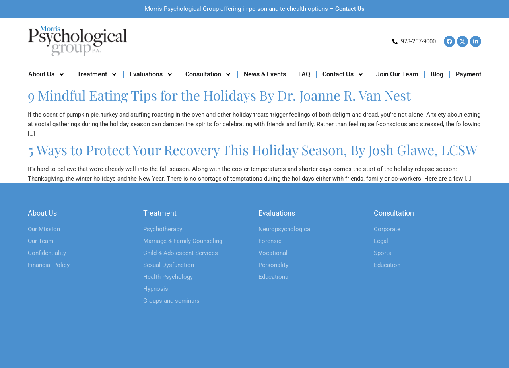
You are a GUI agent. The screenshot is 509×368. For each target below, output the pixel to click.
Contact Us (350, 8)
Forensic (270, 241)
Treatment (97, 74)
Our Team (40, 241)
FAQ (304, 74)
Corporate (387, 229)
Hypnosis (155, 288)
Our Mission (44, 229)
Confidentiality (47, 253)
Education (387, 265)
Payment (468, 74)
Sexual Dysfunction (168, 265)
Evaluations (151, 74)
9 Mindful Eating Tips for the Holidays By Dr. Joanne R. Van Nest (219, 95)
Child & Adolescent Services (180, 253)
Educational (274, 276)
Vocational (273, 253)
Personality (273, 265)
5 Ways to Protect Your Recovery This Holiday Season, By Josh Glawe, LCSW (253, 149)
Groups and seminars (171, 300)
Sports (382, 253)
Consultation (208, 74)
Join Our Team (397, 74)
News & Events (265, 74)
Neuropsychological (285, 229)
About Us (46, 74)
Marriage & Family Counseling (182, 241)
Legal (381, 241)
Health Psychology (168, 276)
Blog (437, 74)
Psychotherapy (162, 229)
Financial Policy (49, 265)
